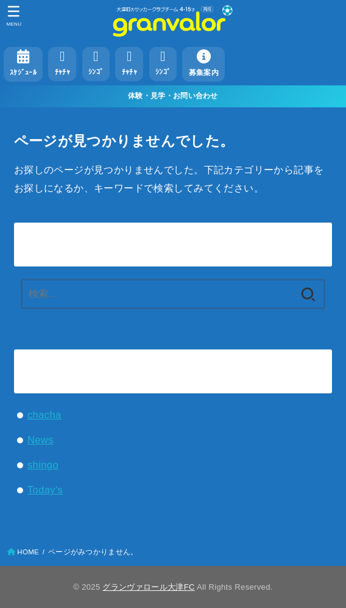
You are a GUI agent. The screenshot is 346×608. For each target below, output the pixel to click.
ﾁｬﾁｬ (62, 62)
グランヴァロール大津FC (148, 587)
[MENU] (13, 16)
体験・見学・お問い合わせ (173, 95)
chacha (44, 414)
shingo (42, 464)
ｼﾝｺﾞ (96, 62)
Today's (45, 489)
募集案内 (204, 62)
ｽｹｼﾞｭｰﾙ (23, 62)
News (40, 439)
